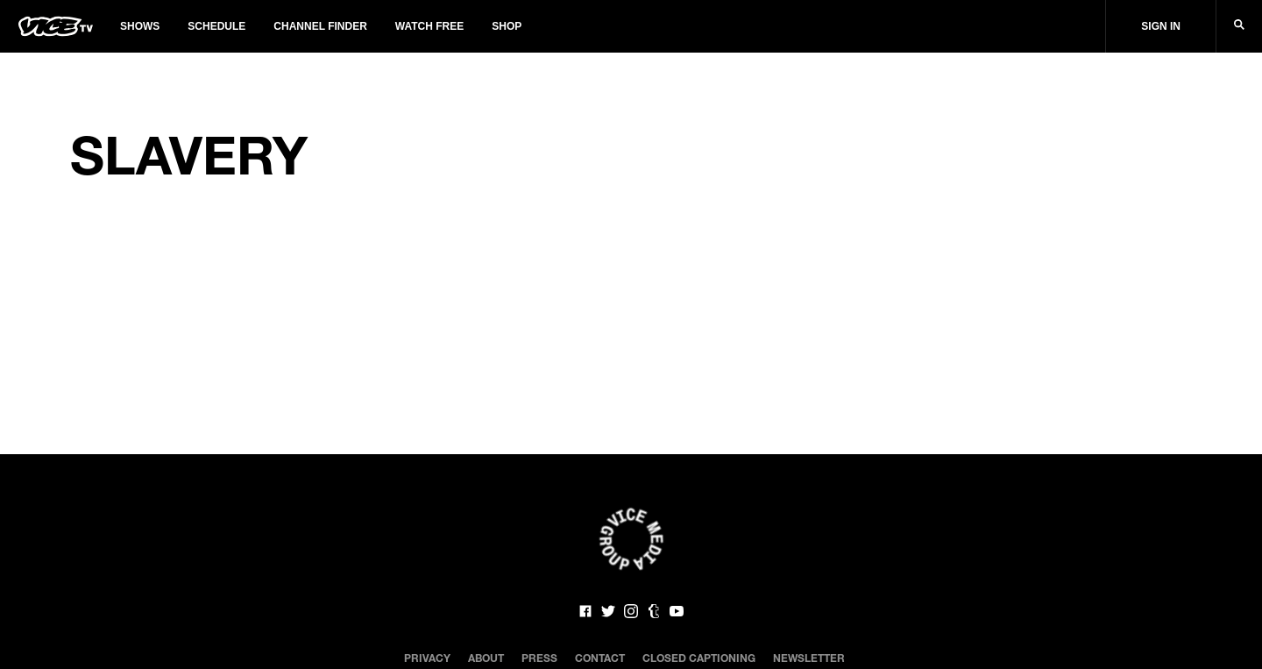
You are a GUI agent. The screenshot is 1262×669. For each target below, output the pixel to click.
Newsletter (809, 658)
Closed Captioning (698, 658)
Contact (600, 658)
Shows (140, 26)
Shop (506, 26)
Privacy (427, 658)
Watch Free (429, 26)
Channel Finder (319, 26)
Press (539, 658)
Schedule (216, 26)
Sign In (1160, 26)
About (486, 658)
